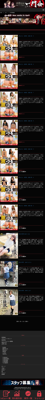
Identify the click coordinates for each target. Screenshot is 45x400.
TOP (1, 12)
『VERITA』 (4, 354)
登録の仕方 (4, 342)
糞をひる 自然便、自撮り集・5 (26, 149)
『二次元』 (4, 352)
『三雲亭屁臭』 (5, 361)
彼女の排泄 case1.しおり (25, 290)
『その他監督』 (5, 362)
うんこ (3, 367)
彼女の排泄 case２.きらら (25, 262)
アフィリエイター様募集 (7, 341)
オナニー (4, 372)
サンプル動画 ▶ (22, 171)
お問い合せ (4, 344)
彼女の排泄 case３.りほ (24, 234)
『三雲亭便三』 (5, 357)
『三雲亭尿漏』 (5, 360)
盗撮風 (3, 374)
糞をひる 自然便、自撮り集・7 (26, 92)
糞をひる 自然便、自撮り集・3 (26, 205)
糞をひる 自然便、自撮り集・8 (26, 64)
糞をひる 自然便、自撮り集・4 (26, 177)
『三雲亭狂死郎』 (6, 358)
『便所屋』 (4, 351)
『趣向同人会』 (5, 348)
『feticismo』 (5, 350)
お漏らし (4, 368)
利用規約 (4, 337)
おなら (3, 370)
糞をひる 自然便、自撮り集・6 (26, 120)
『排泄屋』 (4, 347)
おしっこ (4, 366)
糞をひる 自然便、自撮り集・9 (26, 36)
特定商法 (4, 340)
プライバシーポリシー (7, 338)
